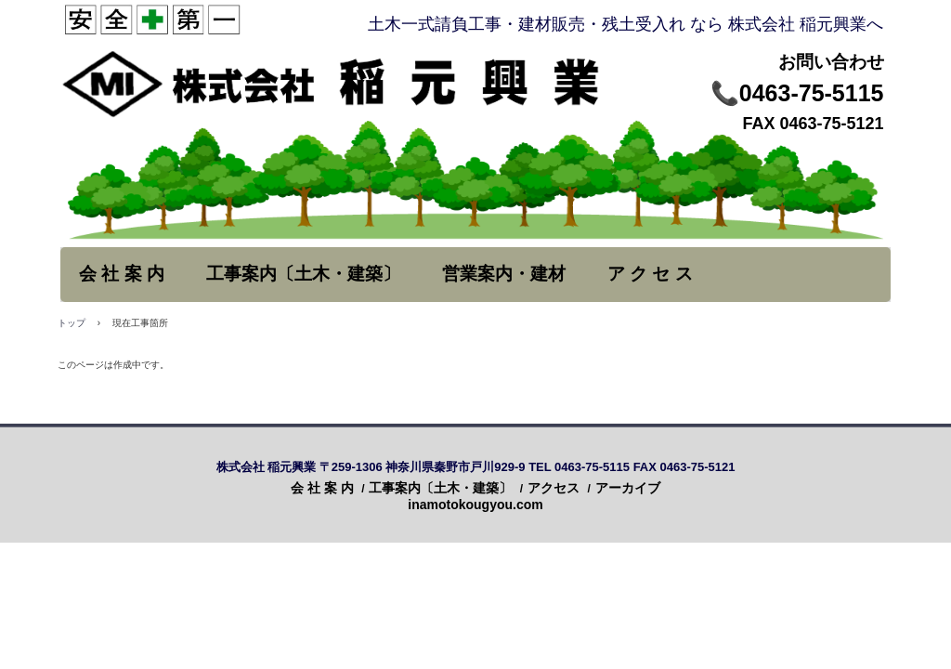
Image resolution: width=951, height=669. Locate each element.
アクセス (554, 487)
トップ (71, 323)
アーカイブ (627, 487)
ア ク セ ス (650, 273)
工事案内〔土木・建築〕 (303, 273)
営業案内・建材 (504, 273)
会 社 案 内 (121, 273)
